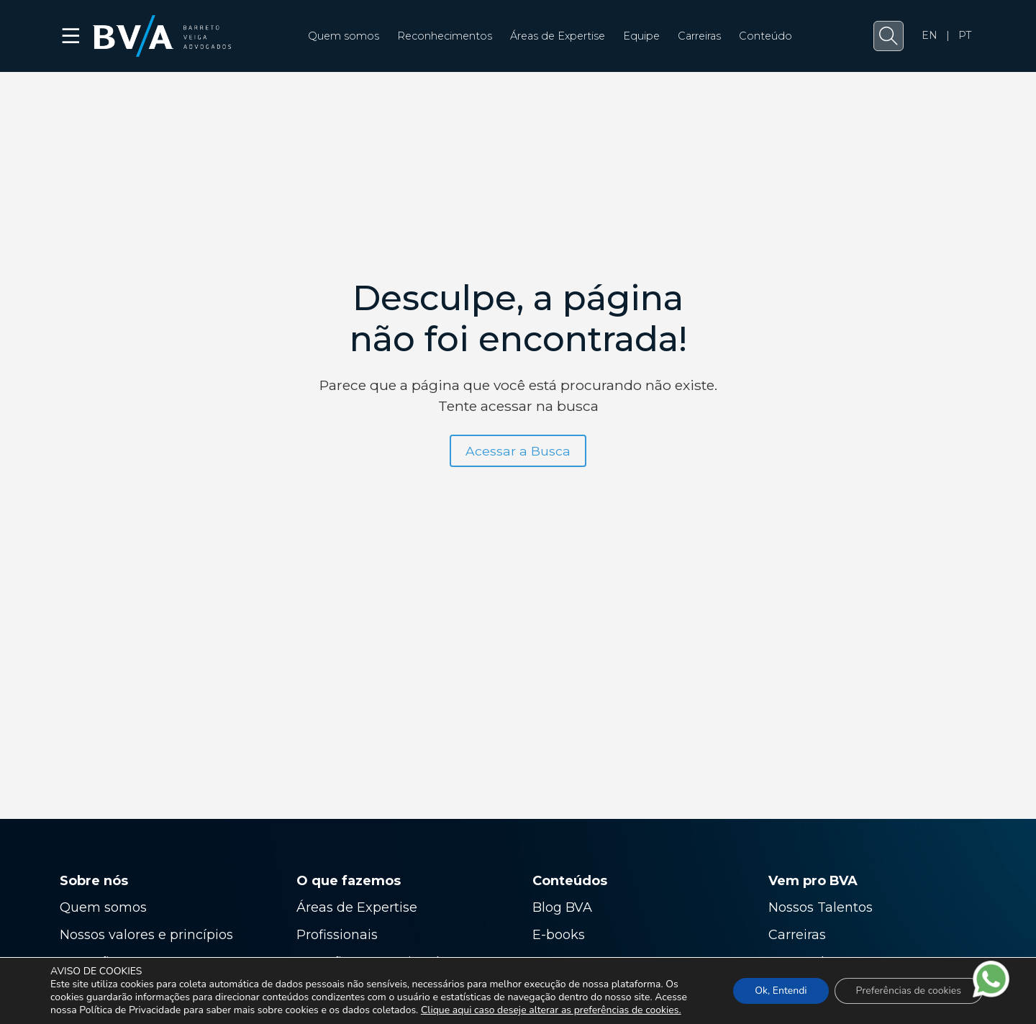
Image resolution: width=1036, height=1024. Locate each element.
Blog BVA (562, 907)
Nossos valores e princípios (146, 935)
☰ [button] (71, 36)
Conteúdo (765, 36)
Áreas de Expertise (557, 36)
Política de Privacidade (130, 1010)
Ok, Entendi (780, 990)
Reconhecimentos (444, 36)
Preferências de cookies (908, 990)
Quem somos (343, 36)
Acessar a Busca (518, 450)
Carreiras (699, 36)
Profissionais (338, 935)
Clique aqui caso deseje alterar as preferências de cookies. (551, 1010)
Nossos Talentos (820, 907)
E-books (558, 935)
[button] (888, 36)
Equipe (641, 36)
